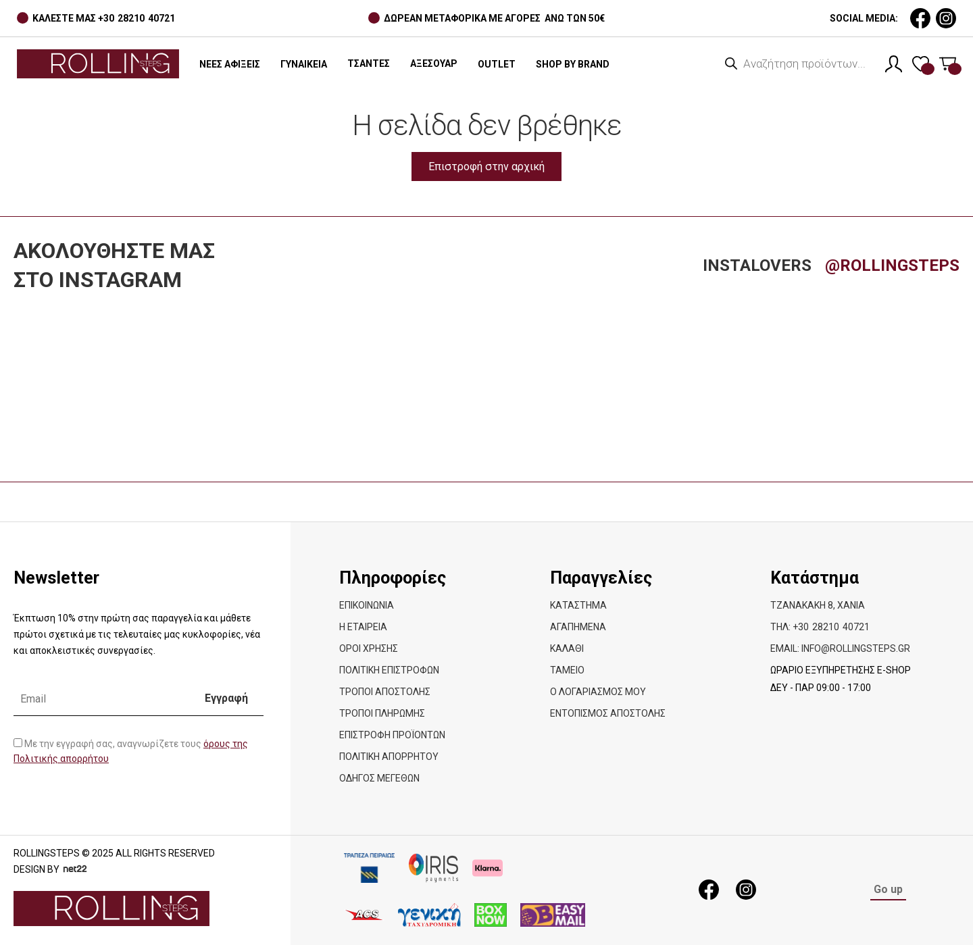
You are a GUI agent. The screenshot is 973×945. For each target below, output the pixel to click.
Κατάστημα (578, 605)
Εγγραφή (226, 698)
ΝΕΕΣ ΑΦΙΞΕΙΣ (229, 64)
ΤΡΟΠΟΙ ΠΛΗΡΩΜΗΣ (382, 713)
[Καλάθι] (947, 63)
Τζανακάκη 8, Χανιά (817, 605)
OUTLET (497, 64)
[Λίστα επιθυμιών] (920, 63)
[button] (368, 64)
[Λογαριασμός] (893, 63)
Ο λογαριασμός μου (598, 691)
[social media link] (920, 18)
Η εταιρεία (363, 626)
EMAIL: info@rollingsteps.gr (840, 648)
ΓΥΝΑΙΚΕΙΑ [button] (303, 64)
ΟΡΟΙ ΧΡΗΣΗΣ (368, 648)
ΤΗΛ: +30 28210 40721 (820, 626)
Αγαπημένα (578, 626)
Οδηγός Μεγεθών (379, 778)
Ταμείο (567, 670)
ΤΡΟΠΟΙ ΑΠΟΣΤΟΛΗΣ (384, 691)
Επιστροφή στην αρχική (486, 166)
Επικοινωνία (366, 605)
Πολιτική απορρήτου (389, 756)
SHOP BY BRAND (572, 64)
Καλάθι (567, 648)
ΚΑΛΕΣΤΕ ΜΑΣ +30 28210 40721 (103, 18)
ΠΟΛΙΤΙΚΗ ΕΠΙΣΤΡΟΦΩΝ (389, 670)
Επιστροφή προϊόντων (392, 735)
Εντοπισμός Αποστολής (608, 713)
